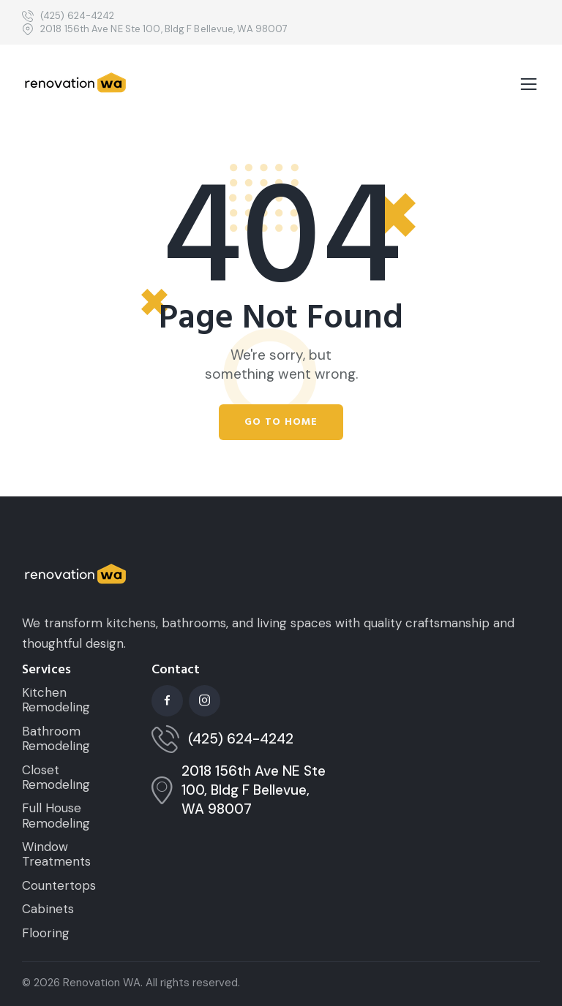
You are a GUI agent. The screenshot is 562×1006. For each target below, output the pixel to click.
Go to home (281, 422)
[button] (528, 84)
